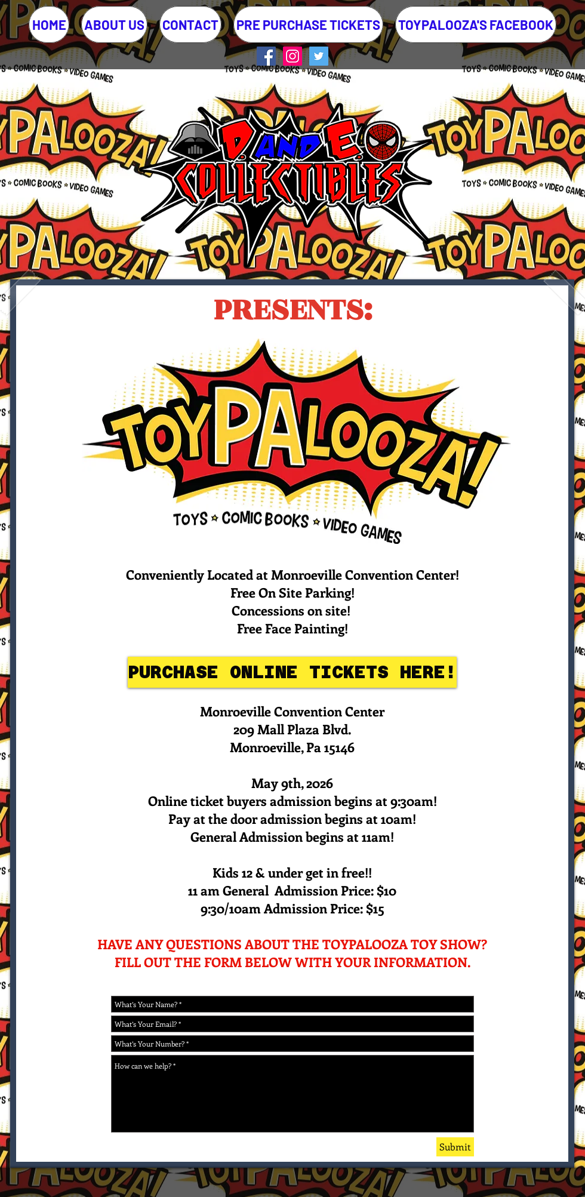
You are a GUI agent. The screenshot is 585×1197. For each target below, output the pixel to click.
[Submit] (455, 1146)
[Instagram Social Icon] (292, 56)
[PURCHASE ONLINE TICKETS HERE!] (292, 672)
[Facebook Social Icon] (266, 56)
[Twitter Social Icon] (318, 56)
